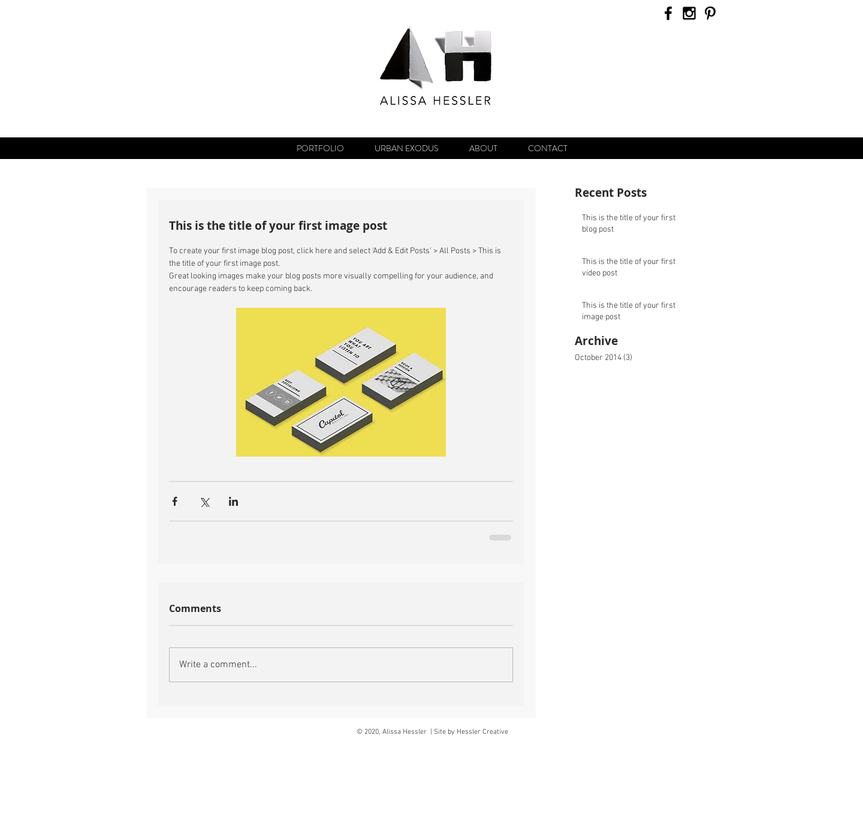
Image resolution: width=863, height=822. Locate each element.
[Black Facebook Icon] (668, 13)
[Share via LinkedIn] (233, 501)
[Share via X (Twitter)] (204, 501)
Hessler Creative (482, 732)
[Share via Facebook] (174, 501)
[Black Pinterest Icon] (710, 13)
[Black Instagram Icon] (689, 13)
